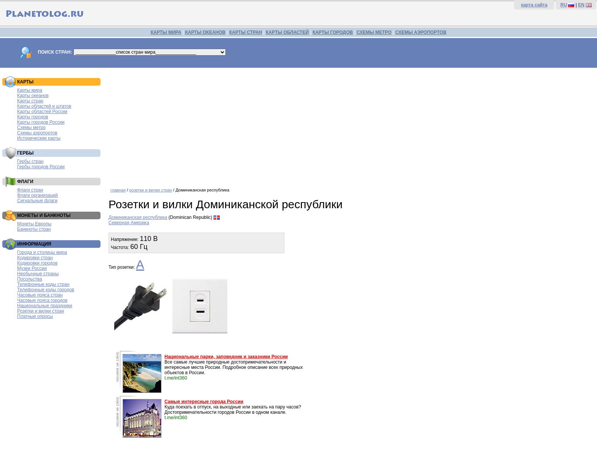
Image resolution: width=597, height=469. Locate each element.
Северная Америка (129, 222)
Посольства (29, 279)
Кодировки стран (35, 257)
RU (563, 5)
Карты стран (30, 101)
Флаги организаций (37, 195)
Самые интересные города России (203, 401)
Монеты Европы (34, 224)
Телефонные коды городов (45, 289)
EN (581, 5)
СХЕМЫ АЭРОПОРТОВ (420, 32)
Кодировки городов (37, 263)
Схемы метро (31, 127)
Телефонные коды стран (43, 284)
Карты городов (32, 117)
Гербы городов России (41, 166)
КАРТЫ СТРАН (245, 32)
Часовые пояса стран (40, 295)
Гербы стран (30, 161)
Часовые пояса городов (42, 300)
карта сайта (534, 5)
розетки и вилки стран (150, 190)
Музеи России (32, 268)
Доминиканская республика (138, 217)
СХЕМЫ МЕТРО (373, 32)
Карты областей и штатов (44, 106)
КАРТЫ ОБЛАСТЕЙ (287, 32)
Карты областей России (42, 111)
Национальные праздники (44, 305)
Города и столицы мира (42, 252)
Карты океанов (33, 95)
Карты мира (29, 90)
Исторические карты (39, 138)
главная (118, 190)
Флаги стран (30, 190)
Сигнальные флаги (37, 200)
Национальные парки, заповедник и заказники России (226, 356)
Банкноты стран (34, 229)
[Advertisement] (351, 125)
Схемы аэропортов (37, 133)
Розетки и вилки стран (40, 311)
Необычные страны (38, 273)
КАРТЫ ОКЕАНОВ (205, 32)
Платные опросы (35, 316)
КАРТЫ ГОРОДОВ (333, 32)
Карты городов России (40, 122)
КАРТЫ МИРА (166, 32)
